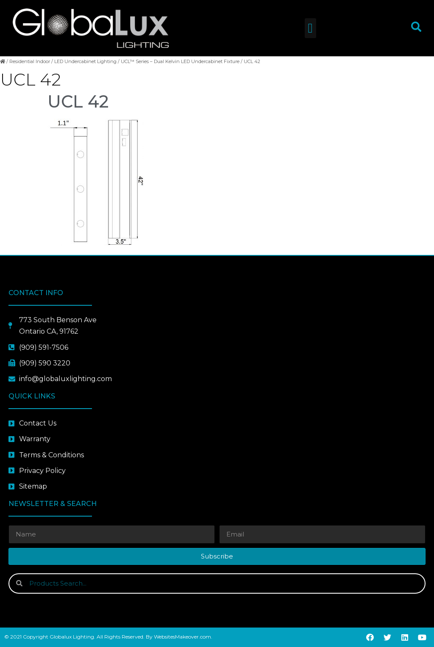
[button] (310, 28)
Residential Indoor (29, 61)
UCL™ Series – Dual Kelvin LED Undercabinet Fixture (180, 61)
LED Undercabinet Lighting (85, 61)
